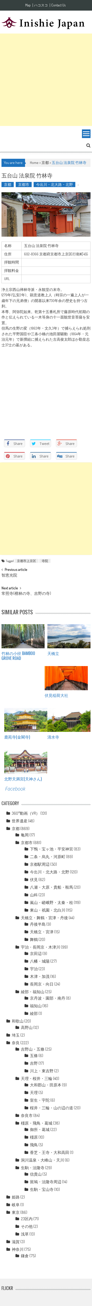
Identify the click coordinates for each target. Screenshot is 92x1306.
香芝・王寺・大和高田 (49, 1152)
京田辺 (36, 953)
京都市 (23, 184)
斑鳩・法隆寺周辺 (45, 1181)
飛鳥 (34, 1144)
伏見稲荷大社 (56, 695)
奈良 (16, 1042)
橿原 (34, 1137)
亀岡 (25, 834)
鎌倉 (25, 1255)
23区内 (27, 1218)
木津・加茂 (40, 976)
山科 (34, 894)
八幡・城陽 (40, 961)
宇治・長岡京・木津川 (40, 947)
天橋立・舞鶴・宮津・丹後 (44, 917)
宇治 (34, 968)
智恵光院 (9, 576)
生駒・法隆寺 (32, 1167)
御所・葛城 (40, 1129)
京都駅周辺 (40, 864)
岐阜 (16, 1204)
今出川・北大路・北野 (54, 184)
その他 (27, 1226)
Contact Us (58, 5)
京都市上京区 (26, 561)
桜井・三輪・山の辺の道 (51, 1107)
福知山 (36, 1005)
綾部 (34, 1013)
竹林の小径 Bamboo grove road (18, 655)
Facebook (15, 788)
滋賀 (16, 1241)
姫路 (16, 1197)
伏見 (34, 879)
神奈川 (18, 1249)
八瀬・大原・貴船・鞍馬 (51, 887)
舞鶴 (34, 939)
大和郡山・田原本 (45, 1084)
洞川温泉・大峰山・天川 (42, 1160)
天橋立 (53, 653)
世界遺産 (19, 820)
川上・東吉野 (41, 1070)
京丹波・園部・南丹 (47, 998)
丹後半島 (38, 924)
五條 (34, 1055)
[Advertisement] (46, 80)
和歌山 (18, 1021)
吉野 (34, 1063)
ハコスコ (41, 5)
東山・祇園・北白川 (47, 910)
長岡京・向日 (41, 984)
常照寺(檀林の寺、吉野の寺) (26, 594)
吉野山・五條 (32, 1049)
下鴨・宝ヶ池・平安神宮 (51, 849)
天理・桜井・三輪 (36, 1078)
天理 (34, 1092)
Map (28, 5)
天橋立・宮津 (41, 931)
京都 (45, 162)
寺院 (45, 561)
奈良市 (27, 1115)
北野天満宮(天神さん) (23, 779)
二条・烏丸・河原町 (47, 856)
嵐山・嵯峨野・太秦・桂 (51, 902)
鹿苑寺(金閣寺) (17, 737)
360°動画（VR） (26, 813)
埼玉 (16, 1035)
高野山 (27, 1027)
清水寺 (53, 737)
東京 (16, 1212)
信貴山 (36, 1174)
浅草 (25, 1234)
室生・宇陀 (40, 1100)
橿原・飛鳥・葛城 (36, 1123)
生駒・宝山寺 (41, 1189)
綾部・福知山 (32, 991)
